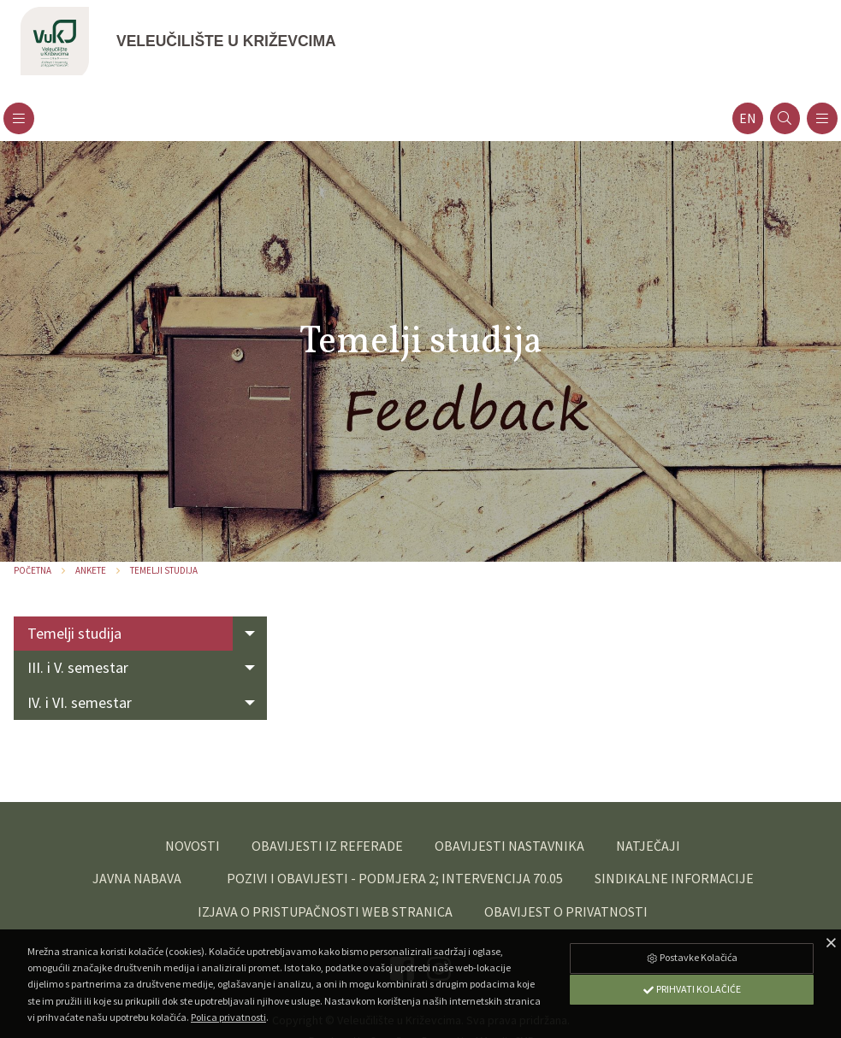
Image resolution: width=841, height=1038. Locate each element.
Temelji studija (164, 570)
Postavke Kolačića (691, 957)
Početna (32, 570)
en (747, 118)
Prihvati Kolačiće (691, 988)
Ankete (90, 570)
